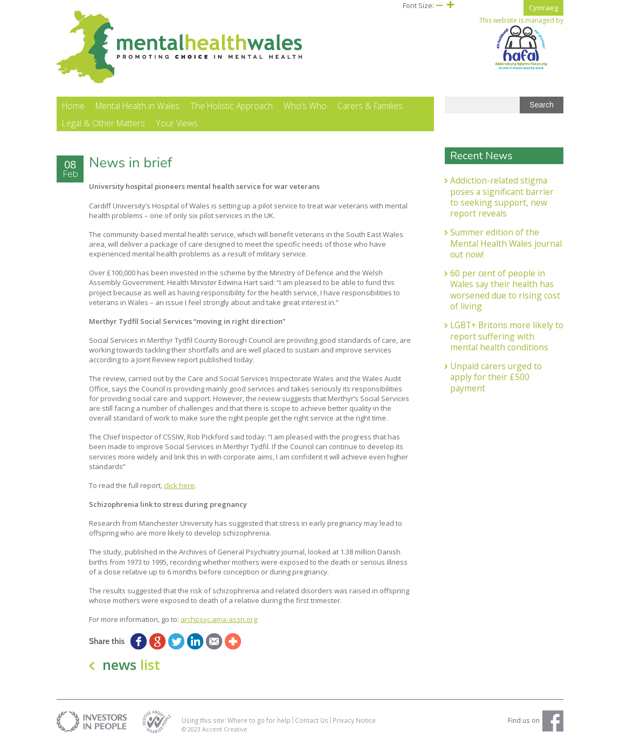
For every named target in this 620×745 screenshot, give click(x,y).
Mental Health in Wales (137, 106)
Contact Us (311, 720)
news (131, 664)
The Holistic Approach (231, 106)
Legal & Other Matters (103, 123)
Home (73, 106)
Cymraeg (543, 7)
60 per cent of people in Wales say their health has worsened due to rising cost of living (505, 289)
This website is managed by (521, 43)
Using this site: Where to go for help (236, 720)
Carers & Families (370, 106)
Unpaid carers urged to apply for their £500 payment (496, 377)
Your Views (177, 123)
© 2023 (192, 729)
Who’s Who (305, 106)
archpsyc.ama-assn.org (219, 619)
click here (179, 485)
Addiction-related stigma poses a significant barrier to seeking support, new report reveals (502, 197)
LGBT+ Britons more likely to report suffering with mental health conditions (506, 336)
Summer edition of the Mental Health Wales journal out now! (506, 243)
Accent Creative (224, 729)
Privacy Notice (354, 720)
